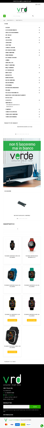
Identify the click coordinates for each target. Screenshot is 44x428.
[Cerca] (23, 15)
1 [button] (15, 134)
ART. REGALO (8, 35)
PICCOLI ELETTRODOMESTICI (12, 92)
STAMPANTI (8, 109)
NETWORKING (9, 85)
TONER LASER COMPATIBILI (12, 114)
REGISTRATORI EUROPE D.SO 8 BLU (24, 126)
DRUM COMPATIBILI (10, 52)
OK (35, 407)
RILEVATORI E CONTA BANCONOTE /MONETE (16, 95)
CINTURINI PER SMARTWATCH (13, 104)
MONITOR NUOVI (9, 77)
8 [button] (26, 134)
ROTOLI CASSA (9, 97)
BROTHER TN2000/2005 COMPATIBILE (22, 215)
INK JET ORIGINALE (10, 67)
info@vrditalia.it (10, 395)
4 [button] (20, 134)
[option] (22, 129)
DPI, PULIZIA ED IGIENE (10, 50)
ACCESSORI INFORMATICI (11, 30)
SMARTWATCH (9, 102)
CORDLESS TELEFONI (10, 47)
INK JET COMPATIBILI (10, 65)
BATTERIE (8, 37)
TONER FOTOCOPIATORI (11, 111)
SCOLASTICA (8, 100)
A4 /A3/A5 (8, 27)
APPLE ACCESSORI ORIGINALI (12, 32)
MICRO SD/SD (9, 72)
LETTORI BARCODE (10, 70)
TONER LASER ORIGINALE (11, 116)
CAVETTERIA (8, 45)
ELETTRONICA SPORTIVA (11, 57)
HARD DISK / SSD (9, 62)
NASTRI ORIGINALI (10, 82)
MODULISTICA (9, 75)
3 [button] (18, 134)
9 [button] (28, 134)
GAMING (7, 60)
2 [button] (17, 134)
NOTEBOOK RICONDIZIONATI (12, 87)
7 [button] (25, 134)
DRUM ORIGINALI (9, 55)
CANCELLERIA (8, 42)
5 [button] (23, 218)
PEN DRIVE (8, 90)
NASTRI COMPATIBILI (10, 80)
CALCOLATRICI (9, 40)
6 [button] (23, 134)
